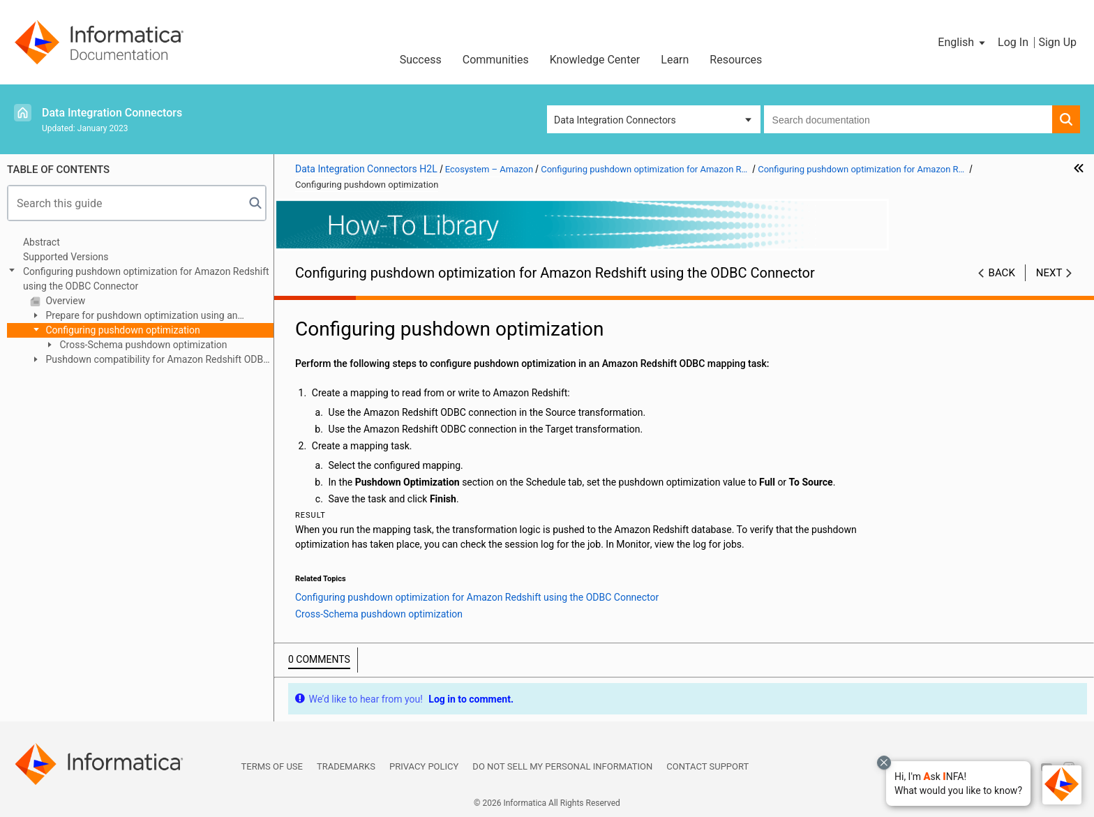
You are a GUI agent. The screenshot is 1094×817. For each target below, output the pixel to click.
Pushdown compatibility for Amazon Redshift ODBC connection (149, 360)
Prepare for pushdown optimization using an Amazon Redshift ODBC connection (134, 316)
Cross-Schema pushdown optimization (142, 344)
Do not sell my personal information (562, 766)
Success (421, 59)
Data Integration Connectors (112, 112)
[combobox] (908, 119)
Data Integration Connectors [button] (615, 120)
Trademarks (346, 766)
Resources (736, 59)
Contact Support (707, 766)
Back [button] (1002, 273)
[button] (958, 783)
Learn (675, 59)
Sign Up (1057, 42)
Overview (64, 300)
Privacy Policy (423, 766)
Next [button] (1049, 273)
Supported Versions (66, 256)
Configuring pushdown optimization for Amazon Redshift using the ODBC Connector (146, 279)
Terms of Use (272, 766)
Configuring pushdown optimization (121, 330)
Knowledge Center (595, 59)
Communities (496, 59)
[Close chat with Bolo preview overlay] (884, 763)
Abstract (41, 242)
